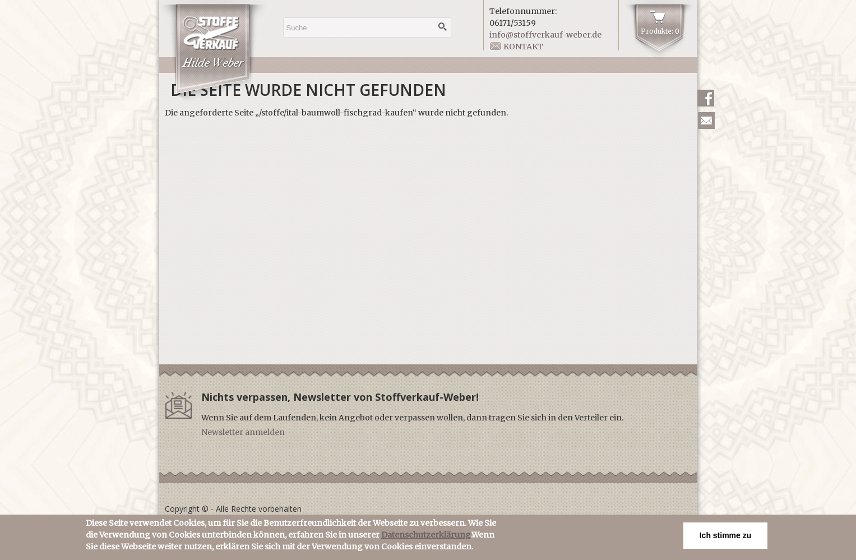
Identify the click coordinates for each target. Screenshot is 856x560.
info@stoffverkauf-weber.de (545, 35)
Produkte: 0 (660, 31)
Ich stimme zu (726, 538)
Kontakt (523, 46)
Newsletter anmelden (243, 432)
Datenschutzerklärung (426, 538)
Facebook (705, 98)
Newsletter (706, 120)
